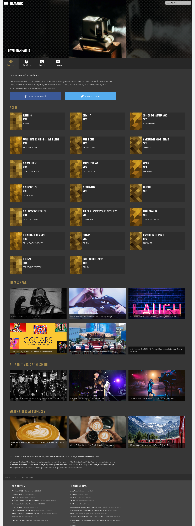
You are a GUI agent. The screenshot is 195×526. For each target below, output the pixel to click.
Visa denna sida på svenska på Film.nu (25, 75)
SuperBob (96, 85)
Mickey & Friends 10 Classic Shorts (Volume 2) (26, 509)
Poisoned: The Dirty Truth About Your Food (26, 496)
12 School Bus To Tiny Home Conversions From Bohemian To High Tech (92, 516)
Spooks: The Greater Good (27, 85)
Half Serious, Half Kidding (20, 499)
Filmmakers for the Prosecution (22, 516)
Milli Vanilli (15, 493)
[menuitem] (7, 473)
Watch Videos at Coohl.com (28, 408)
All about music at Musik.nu (29, 362)
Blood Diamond (106, 81)
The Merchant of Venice (53, 85)
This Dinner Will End (18, 487)
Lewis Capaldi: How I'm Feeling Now (23, 506)
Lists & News (18, 282)
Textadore (73, 521)
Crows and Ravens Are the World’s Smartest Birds (85, 503)
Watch (72, 509)
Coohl (72, 499)
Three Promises (17, 503)
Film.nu (72, 496)
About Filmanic (74, 487)
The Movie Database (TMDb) (80, 457)
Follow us (73, 493)
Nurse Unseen (16, 512)
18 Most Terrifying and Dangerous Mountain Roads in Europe (89, 506)
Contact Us (73, 490)
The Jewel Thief (17, 490)
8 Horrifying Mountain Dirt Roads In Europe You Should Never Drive (91, 512)
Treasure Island (76, 85)
